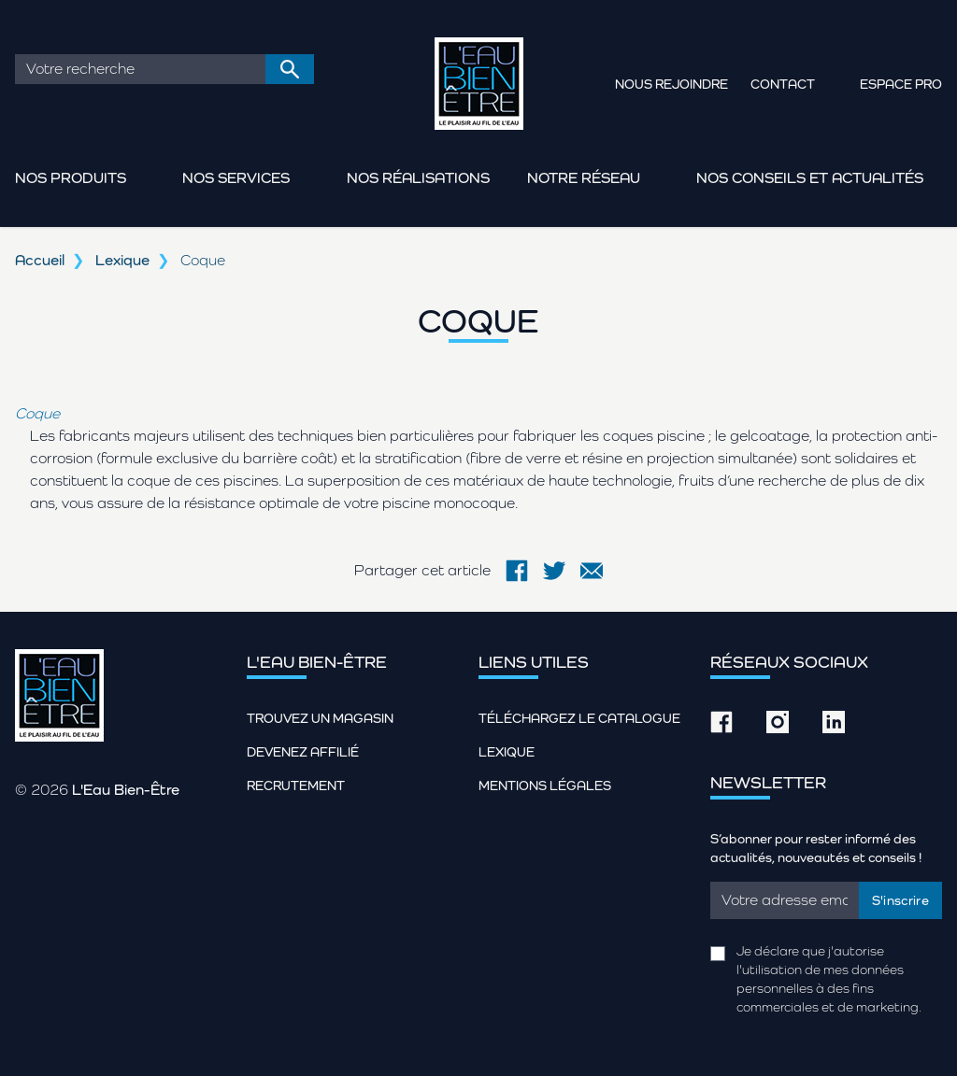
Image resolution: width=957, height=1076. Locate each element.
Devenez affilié (303, 751)
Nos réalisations (418, 178)
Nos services (236, 178)
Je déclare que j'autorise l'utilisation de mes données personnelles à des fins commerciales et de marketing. (828, 978)
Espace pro (901, 84)
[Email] (784, 900)
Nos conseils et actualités (809, 178)
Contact (782, 84)
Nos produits (70, 178)
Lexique (122, 260)
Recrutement (296, 785)
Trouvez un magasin (320, 718)
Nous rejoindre (671, 84)
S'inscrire (901, 900)
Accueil (39, 260)
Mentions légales (544, 785)
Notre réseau (583, 178)
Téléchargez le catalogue (579, 718)
